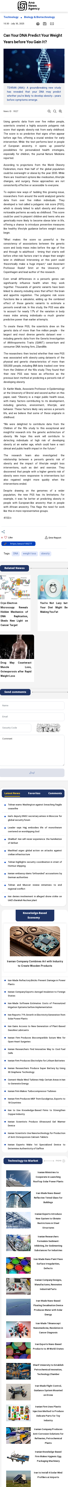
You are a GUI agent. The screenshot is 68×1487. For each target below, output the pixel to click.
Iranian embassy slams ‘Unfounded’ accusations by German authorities (35, 875)
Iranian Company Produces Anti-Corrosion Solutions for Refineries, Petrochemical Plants (48, 1436)
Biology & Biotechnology (39, 17)
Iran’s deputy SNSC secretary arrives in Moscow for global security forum (35, 818)
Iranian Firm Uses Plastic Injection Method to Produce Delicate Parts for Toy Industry (48, 1413)
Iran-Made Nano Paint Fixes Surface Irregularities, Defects (48, 1264)
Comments (55, 793)
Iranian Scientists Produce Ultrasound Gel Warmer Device (36, 1124)
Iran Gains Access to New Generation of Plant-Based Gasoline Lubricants (36, 1028)
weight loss (29, 554)
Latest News (12, 793)
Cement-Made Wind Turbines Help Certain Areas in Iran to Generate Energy (36, 1082)
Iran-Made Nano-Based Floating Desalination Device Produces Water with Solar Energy (48, 1308)
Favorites (34, 793)
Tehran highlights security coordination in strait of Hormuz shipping (35, 864)
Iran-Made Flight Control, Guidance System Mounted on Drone (48, 1390)
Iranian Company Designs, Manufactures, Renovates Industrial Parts (48, 1284)
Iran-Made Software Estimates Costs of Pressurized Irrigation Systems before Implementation (36, 1005)
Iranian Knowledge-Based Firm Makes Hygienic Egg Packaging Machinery (48, 1456)
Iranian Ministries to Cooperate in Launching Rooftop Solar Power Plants (48, 1177)
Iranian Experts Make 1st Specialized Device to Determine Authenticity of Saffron (36, 1147)
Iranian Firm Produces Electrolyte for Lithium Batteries (36, 1061)
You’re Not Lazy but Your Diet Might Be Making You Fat (54, 607)
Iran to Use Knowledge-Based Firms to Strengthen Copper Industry (36, 1112)
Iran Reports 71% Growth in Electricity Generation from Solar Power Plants (36, 1017)
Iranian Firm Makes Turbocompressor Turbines (32, 1091)
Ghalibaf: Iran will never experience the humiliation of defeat (35, 841)
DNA (15, 554)
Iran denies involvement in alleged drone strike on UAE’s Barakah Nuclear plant (35, 898)
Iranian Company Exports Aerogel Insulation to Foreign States (36, 994)
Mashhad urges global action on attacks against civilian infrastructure (35, 852)
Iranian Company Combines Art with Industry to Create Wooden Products (35, 964)
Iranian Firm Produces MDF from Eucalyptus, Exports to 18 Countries (36, 1101)
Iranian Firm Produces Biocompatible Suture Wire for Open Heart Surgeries (36, 1040)
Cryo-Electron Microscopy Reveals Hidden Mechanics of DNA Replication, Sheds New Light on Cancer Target (14, 614)
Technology (11, 17)
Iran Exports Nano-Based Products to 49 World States (48, 1347)
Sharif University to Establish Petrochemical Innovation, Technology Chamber (48, 1369)
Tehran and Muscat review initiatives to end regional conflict (35, 887)
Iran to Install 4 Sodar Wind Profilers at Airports (48, 1475)
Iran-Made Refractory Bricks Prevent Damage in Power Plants (36, 982)
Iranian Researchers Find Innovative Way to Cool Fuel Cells (36, 1051)
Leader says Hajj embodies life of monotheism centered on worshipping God (35, 829)
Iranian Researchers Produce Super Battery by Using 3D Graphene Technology (36, 1070)
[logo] (32, 6)
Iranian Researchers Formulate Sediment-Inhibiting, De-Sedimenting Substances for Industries (48, 1243)
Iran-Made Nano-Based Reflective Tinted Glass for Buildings (48, 1198)
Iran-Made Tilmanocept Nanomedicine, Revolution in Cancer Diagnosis (48, 1328)
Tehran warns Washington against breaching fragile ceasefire (35, 807)
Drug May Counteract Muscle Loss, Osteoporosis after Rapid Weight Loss (16, 669)
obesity (45, 554)
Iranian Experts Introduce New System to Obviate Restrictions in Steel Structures (48, 1221)
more (58, 1160)
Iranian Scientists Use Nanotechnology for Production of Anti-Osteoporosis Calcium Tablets (36, 1135)
